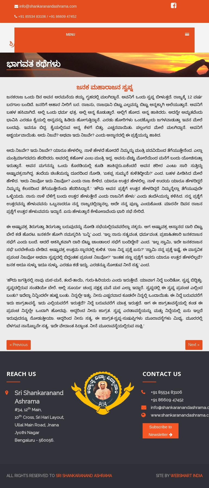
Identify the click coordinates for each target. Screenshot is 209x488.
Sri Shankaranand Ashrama (84, 476)
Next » (193, 344)
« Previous (19, 344)
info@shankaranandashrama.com (45, 6)
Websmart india (186, 476)
